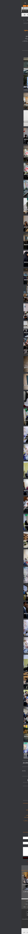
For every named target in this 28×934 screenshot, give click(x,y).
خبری (20, 21)
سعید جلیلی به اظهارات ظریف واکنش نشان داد (16, 806)
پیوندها (11, 904)
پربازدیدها (19, 932)
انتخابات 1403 (12, 778)
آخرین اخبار (24, 932)
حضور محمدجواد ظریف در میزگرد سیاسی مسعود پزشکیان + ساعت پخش (14, 821)
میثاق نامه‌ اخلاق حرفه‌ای (9, 901)
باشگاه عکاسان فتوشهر (12, 6)
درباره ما (22, 901)
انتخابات (19, 778)
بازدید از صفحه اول (23, 789)
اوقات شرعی (23, 907)
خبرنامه (25, 798)
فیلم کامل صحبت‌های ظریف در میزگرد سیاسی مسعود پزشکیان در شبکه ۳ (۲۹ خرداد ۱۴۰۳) (15, 811)
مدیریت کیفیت (21, 904)
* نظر (14, 846)
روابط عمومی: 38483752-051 (20, 928)
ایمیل (26, 841)
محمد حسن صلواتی (14, 54)
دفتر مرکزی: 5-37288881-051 (20, 923)
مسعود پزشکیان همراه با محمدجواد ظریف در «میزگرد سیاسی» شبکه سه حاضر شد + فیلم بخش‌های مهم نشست (14, 816)
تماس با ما (17, 901)
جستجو (7, 907)
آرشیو (15, 904)
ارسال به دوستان (23, 792)
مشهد (8, 780)
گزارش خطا (16, 774)
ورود (6, 6)
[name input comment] (14, 838)
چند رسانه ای (7, 932)
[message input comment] (14, 851)
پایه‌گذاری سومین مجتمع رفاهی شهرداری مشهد (16, 826)
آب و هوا (6, 904)
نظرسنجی (13, 907)
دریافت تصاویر (12, 25)
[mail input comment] (14, 843)
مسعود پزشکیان (15, 780)
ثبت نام (3, 6)
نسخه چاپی (24, 795)
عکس (25, 21)
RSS (3, 907)
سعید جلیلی (23, 780)
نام (26, 835)
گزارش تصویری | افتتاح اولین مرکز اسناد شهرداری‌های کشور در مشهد (15, 893)
